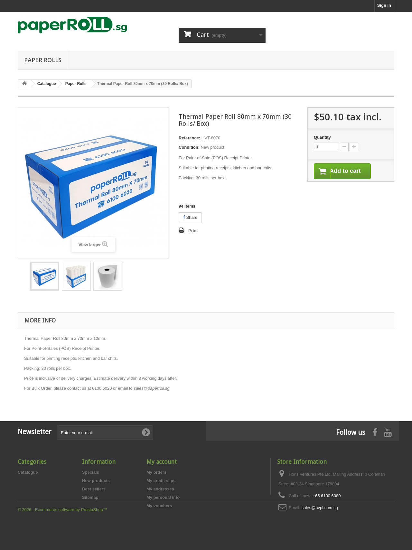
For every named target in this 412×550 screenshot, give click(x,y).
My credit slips (160, 480)
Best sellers (94, 489)
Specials (90, 472)
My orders (156, 472)
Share (190, 217)
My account (161, 461)
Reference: (189, 137)
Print (193, 230)
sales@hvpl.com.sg (320, 507)
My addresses (160, 489)
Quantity (322, 137)
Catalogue (28, 472)
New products (96, 480)
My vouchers (159, 505)
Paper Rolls (42, 60)
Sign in (384, 5)
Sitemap (90, 497)
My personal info (163, 497)
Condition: (189, 147)
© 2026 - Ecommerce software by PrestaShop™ (62, 532)
